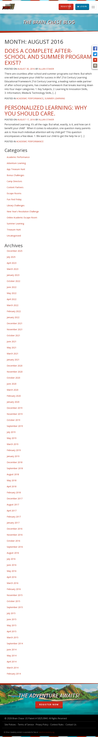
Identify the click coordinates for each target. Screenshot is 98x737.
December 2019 (14, 407)
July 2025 (11, 256)
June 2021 (11, 341)
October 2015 (13, 601)
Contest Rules (57, 724)
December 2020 (14, 365)
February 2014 (14, 673)
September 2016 (15, 546)
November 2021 (15, 329)
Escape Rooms (14, 193)
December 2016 (14, 528)
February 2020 (14, 395)
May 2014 (11, 655)
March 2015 (12, 637)
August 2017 (13, 504)
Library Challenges (15, 205)
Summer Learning (55, 98)
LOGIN (82, 6)
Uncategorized (14, 235)
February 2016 (14, 589)
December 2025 (14, 250)
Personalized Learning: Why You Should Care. (46, 110)
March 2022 (12, 305)
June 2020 (11, 383)
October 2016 (13, 540)
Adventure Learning (16, 163)
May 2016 (11, 571)
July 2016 (11, 558)
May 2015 (11, 625)
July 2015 (11, 613)
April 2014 (11, 661)
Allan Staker (46, 68)
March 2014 (12, 667)
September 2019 (15, 426)
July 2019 (11, 432)
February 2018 (14, 492)
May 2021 (11, 347)
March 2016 (12, 583)
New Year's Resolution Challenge (23, 211)
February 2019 (14, 450)
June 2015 (11, 619)
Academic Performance (29, 98)
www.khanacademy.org (46, 732)
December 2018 (14, 462)
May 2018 (11, 480)
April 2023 (11, 263)
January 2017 (13, 522)
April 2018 (11, 486)
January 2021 (13, 359)
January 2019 (13, 456)
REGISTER (67, 6)
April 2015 (11, 631)
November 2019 (15, 414)
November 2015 (15, 595)
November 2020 (15, 371)
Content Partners (15, 187)
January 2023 (13, 275)
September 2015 (15, 607)
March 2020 (12, 389)
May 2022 (11, 293)
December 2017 (14, 498)
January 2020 (13, 401)
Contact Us (71, 724)
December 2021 (14, 323)
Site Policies (10, 724)
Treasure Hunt (14, 229)
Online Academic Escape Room (22, 217)
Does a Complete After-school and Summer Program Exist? (48, 56)
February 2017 (14, 516)
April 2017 (11, 510)
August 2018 (13, 474)
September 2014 (15, 643)
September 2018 (15, 468)
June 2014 (11, 649)
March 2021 (12, 353)
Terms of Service (26, 724)
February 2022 (14, 311)
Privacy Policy (42, 724)
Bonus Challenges (15, 175)
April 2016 (11, 577)
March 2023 (12, 269)
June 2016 (11, 565)
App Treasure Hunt (16, 169)
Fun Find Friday (14, 199)
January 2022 (13, 317)
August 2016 (13, 552)
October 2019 (13, 420)
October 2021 (13, 335)
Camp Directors (14, 181)
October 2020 (13, 377)
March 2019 (12, 444)
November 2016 (15, 534)
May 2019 (11, 438)
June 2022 (11, 287)
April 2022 (11, 299)
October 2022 (13, 281)
